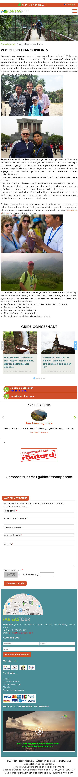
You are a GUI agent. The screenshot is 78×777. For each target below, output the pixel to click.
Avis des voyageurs (15, 498)
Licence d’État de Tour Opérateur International (26, 769)
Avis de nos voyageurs (13, 690)
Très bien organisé (39, 423)
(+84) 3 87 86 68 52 (33, 4)
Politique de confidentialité (50, 766)
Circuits (6, 687)
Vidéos (6, 679)
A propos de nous (11, 681)
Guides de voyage (12, 684)
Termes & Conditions (24, 766)
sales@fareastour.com (22, 396)
